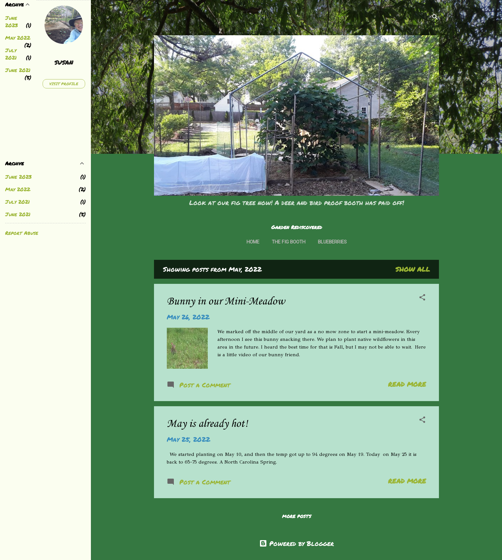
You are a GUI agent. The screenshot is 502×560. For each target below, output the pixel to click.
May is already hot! (207, 424)
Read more (407, 384)
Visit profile (63, 83)
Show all (412, 269)
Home (253, 242)
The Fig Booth (288, 242)
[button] (422, 297)
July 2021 (11, 53)
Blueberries (332, 242)
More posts (296, 516)
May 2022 (17, 37)
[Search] (435, 17)
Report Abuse (21, 232)
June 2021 (17, 70)
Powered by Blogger (296, 543)
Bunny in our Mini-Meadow (226, 301)
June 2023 (11, 21)
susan (63, 62)
